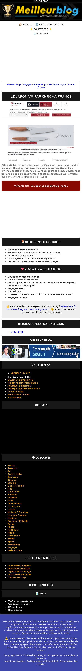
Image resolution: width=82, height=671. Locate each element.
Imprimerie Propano (19, 565)
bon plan (64, 621)
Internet (12, 497)
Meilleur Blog (41, 1)
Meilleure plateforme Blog (23, 382)
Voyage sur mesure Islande (23, 276)
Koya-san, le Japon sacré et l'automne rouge (34, 252)
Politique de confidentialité (42, 661)
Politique (13, 529)
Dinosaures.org (17, 577)
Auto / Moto (15, 474)
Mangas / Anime (17, 515)
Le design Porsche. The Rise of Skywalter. (31, 258)
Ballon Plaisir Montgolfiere (23, 279)
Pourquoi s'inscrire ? (19, 385)
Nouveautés (15, 397)
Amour (11, 465)
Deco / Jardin (16, 485)
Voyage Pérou (16, 288)
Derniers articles (41, 585)
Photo (11, 526)
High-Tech (13, 491)
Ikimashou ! (14, 291)
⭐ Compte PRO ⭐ (41, 29)
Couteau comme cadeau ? (23, 249)
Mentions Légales (15, 661)
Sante (11, 538)
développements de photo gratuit (48, 630)
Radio (11, 532)
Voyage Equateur (18, 297)
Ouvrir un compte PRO (20, 379)
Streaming (14, 544)
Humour (12, 494)
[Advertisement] (41, 59)
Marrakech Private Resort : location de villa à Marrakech (40, 294)
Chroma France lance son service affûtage (33, 261)
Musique (12, 518)
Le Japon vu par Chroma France (49, 185)
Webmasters (15, 550)
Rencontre (14, 535)
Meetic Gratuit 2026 (27, 621)
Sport (11, 541)
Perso (11, 523)
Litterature (14, 506)
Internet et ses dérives (20, 255)
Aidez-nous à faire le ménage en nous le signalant (41, 308)
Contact (42, 33)
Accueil (27, 24)
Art (9, 471)
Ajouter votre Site (51, 24)
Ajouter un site (20, 373)
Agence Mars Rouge (19, 571)
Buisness (13, 476)
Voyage (12, 547)
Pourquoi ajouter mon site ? (24, 388)
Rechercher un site (18, 394)
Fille (10, 488)
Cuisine (12, 482)
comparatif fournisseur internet (27, 624)
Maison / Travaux (18, 512)
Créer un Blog (16, 391)
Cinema (12, 479)
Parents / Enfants (18, 521)
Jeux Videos (15, 503)
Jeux (10, 500)
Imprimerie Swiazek (19, 568)
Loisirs (11, 509)
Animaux (13, 468)
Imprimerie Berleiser (19, 574)
